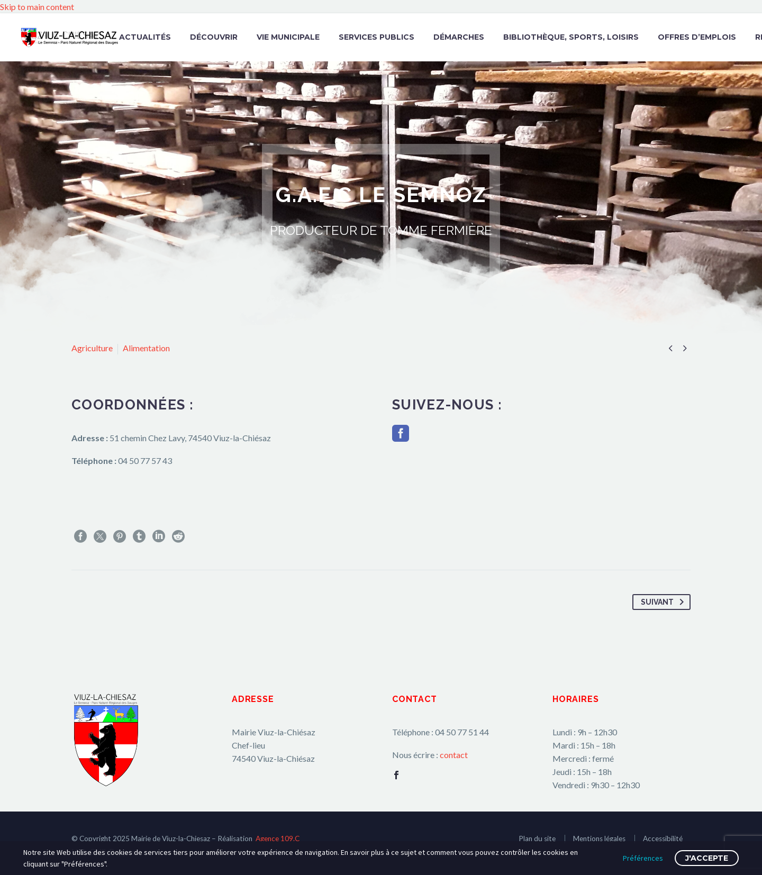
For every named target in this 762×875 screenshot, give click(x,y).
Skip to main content (37, 7)
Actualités (145, 37)
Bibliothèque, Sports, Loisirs (571, 37)
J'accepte (706, 858)
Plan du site (537, 838)
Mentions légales (599, 838)
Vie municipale (288, 37)
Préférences (643, 858)
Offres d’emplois (697, 37)
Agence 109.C (278, 838)
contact (454, 755)
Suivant (664, 602)
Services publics (376, 37)
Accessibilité (663, 838)
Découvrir (214, 37)
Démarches (458, 37)
